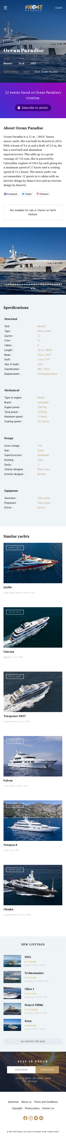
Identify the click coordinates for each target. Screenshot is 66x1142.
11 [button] (22, 284)
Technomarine (34, 973)
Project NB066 (34, 1005)
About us (26, 1101)
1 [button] (4, 284)
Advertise (13, 1101)
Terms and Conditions (46, 1101)
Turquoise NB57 (15, 716)
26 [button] (48, 284)
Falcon (8, 780)
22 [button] (41, 284)
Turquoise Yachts (11, 721)
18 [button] (34, 284)
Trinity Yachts (9, 786)
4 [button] (10, 284)
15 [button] (29, 284)
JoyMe (8, 587)
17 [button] (33, 284)
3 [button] (8, 284)
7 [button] (15, 284)
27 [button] (50, 284)
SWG (28, 957)
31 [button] (57, 284)
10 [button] (20, 284)
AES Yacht (29, 1013)
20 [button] (38, 284)
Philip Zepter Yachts (12, 592)
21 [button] (40, 284)
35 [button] (33, 288)
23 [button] (43, 284)
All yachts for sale (33, 1041)
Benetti (8, 63)
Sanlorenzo (29, 997)
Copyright (17, 1108)
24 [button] (45, 284)
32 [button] (59, 284)
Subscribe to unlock (35, 108)
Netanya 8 (10, 845)
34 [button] (31, 288)
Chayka (8, 909)
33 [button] (61, 284)
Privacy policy (32, 1108)
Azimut (28, 965)
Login (58, 7)
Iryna (28, 1021)
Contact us (48, 1108)
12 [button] (24, 284)
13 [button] (26, 284)
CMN (6, 850)
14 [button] (27, 284)
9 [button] (19, 284)
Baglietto (7, 657)
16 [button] (31, 284)
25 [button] (47, 284)
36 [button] (34, 288)
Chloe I (29, 989)
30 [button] (55, 284)
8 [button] (17, 284)
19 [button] (36, 284)
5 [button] (11, 284)
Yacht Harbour (34, 8)
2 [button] (6, 284)
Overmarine (30, 981)
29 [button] (54, 284)
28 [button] (52, 284)
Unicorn (9, 652)
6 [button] (13, 284)
